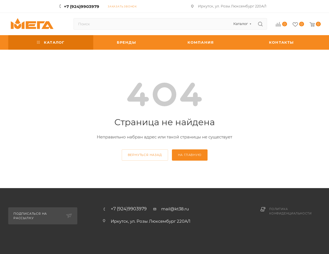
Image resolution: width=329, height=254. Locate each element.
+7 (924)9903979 (81, 6)
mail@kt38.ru (175, 208)
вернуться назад (145, 155)
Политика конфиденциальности (290, 211)
